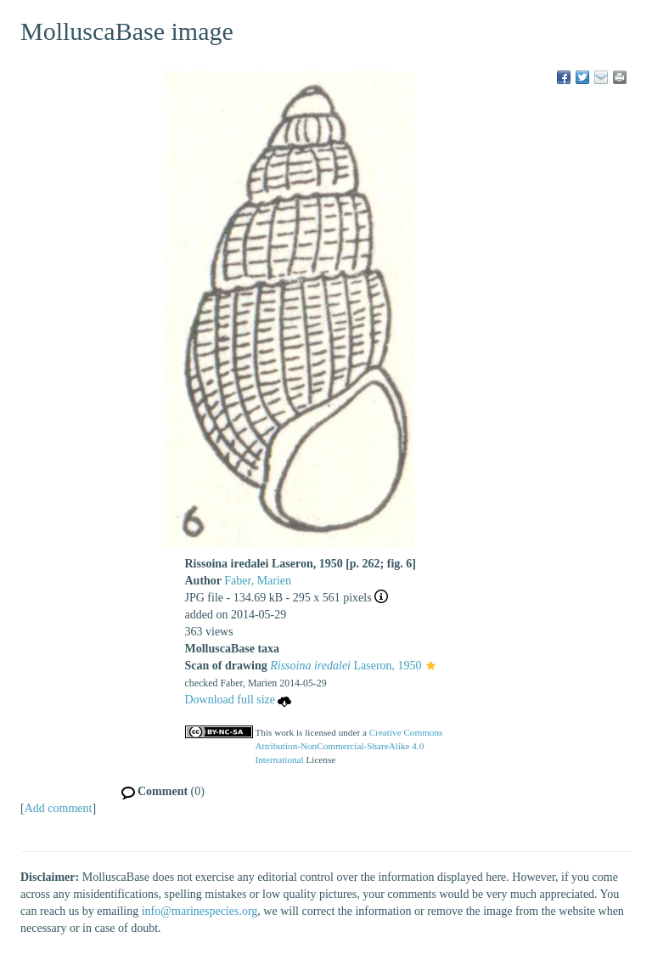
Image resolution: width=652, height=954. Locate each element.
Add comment (59, 808)
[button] (431, 667)
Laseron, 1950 (345, 665)
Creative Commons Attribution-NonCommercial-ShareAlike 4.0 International (349, 746)
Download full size (238, 699)
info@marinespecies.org (200, 911)
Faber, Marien (257, 580)
